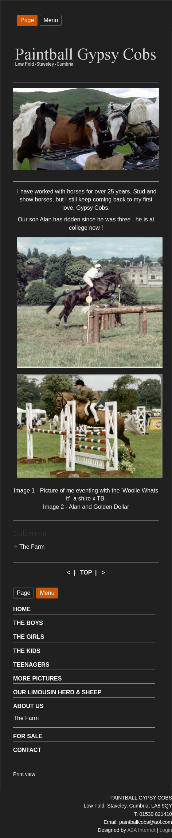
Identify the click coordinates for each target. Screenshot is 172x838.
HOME (22, 609)
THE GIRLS (28, 637)
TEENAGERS (31, 665)
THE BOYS (28, 623)
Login (166, 830)
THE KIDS (26, 651)
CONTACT (27, 750)
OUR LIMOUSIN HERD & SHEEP (57, 692)
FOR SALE (28, 736)
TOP (86, 572)
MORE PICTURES (37, 678)
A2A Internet (141, 830)
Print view (24, 774)
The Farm (31, 547)
